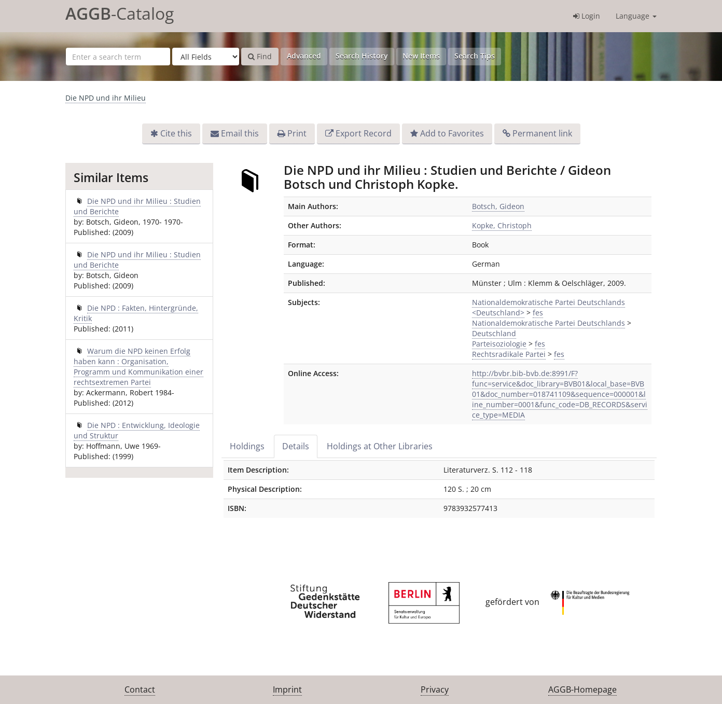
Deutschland (494, 333)
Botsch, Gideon (498, 206)
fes (538, 313)
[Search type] (205, 56)
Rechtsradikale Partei (509, 354)
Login (586, 16)
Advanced (304, 56)
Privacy (435, 689)
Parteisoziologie (499, 344)
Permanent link (542, 133)
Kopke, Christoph (502, 225)
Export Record (364, 133)
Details (295, 446)
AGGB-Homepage (582, 689)
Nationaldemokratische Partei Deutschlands (548, 323)
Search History (362, 56)
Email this (240, 133)
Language (636, 16)
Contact (139, 689)
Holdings (247, 446)
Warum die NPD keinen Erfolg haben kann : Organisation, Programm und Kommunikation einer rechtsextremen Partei (138, 366)
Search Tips (474, 56)
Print (297, 133)
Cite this (176, 133)
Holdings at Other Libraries (380, 446)
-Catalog (119, 13)
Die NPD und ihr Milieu (105, 98)
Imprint (287, 689)
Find (260, 56)
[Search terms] (118, 56)
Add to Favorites (452, 133)
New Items (421, 56)
